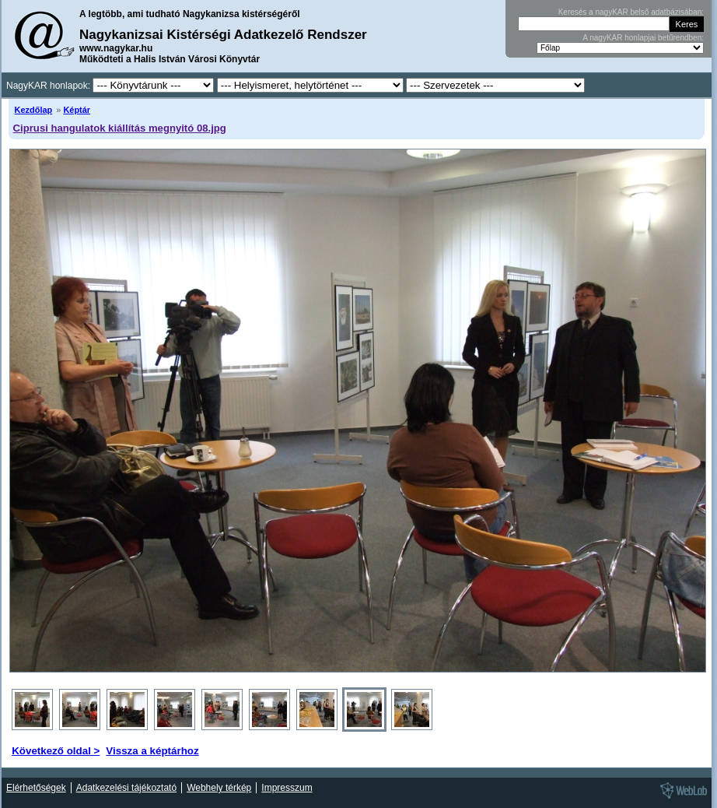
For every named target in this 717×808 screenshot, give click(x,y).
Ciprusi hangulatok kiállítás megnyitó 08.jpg (119, 128)
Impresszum (286, 787)
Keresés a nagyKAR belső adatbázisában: (631, 12)
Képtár (76, 109)
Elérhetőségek (36, 787)
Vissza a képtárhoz (152, 751)
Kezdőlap (34, 109)
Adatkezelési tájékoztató (126, 787)
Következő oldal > (56, 751)
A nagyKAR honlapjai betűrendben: (643, 37)
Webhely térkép (219, 787)
